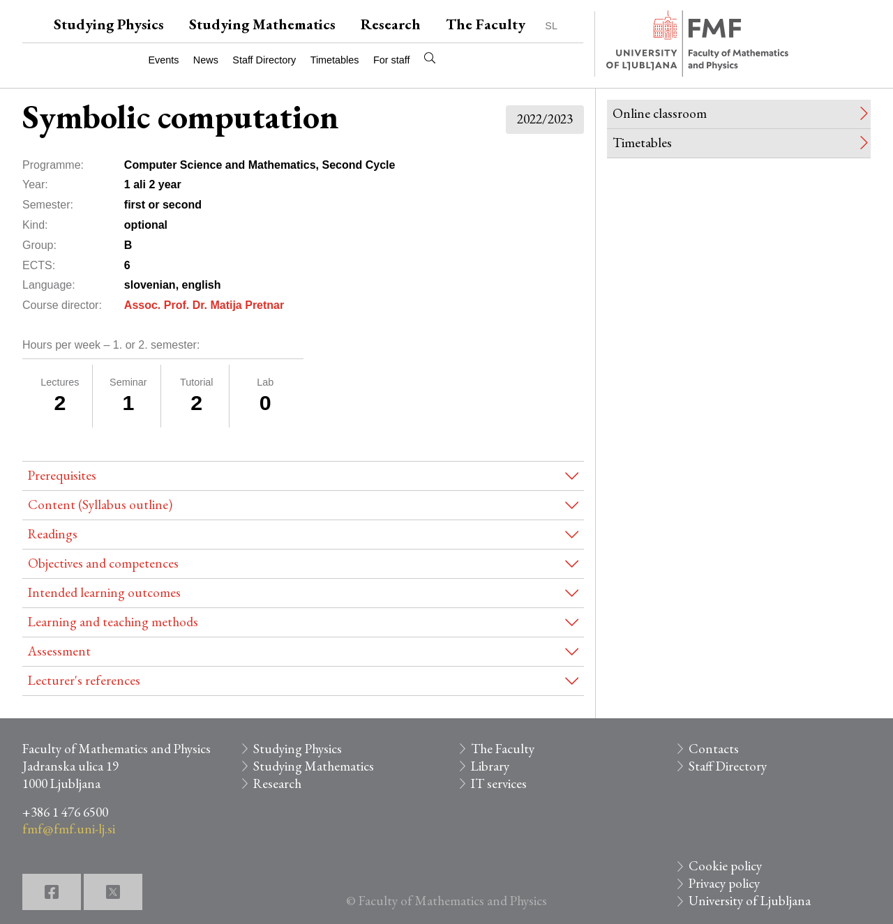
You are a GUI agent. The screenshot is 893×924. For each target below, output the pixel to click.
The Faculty (485, 24)
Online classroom (660, 113)
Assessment (59, 651)
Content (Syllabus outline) (100, 504)
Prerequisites (62, 475)
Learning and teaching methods (113, 621)
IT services (499, 783)
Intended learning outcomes (104, 592)
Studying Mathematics (262, 24)
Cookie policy (725, 865)
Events (163, 60)
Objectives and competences (103, 563)
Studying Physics (109, 24)
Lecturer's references (84, 680)
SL (551, 25)
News (205, 60)
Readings (52, 534)
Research (391, 24)
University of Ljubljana (750, 900)
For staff (391, 60)
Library (490, 766)
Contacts (714, 748)
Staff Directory (264, 60)
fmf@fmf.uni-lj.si (68, 829)
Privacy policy (724, 883)
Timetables (334, 60)
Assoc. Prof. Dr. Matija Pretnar (204, 305)
